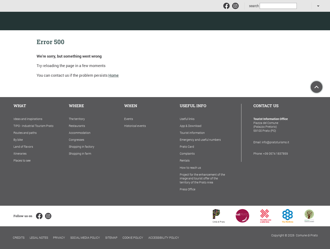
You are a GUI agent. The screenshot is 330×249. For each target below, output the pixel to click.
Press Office (187, 189)
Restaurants (77, 126)
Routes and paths (25, 133)
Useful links (187, 119)
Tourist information (192, 133)
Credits (18, 238)
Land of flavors (23, 147)
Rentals (185, 160)
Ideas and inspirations (27, 119)
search (254, 6)
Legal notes (39, 238)
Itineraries (20, 153)
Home (113, 75)
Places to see (22, 160)
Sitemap (111, 238)
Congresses (76, 140)
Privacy (59, 238)
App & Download (190, 126)
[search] (302, 6)
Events (128, 119)
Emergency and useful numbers (200, 140)
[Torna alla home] (33, 21)
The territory (77, 119)
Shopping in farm (80, 153)
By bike (18, 140)
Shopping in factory (81, 147)
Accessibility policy (163, 238)
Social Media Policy (85, 238)
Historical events (135, 126)
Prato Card (187, 147)
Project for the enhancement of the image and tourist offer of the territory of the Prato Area (202, 178)
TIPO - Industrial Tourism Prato (33, 126)
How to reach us (190, 168)
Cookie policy (132, 238)
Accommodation (79, 133)
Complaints (187, 153)
